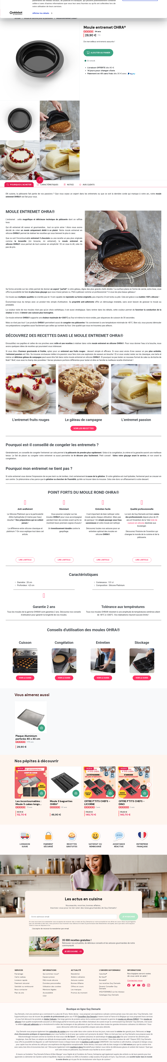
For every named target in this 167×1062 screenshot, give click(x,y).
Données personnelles (52, 983)
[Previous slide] (18, 784)
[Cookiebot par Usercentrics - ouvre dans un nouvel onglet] (16, 30)
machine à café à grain (90, 1042)
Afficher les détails (40, 31)
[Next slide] (148, 784)
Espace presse (49, 977)
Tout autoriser (140, 6)
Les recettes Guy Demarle (109, 983)
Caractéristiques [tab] (47, 184)
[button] (83, 428)
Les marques (76, 989)
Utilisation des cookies (52, 986)
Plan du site (19, 993)
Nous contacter (21, 989)
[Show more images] (39, 180)
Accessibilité (48, 993)
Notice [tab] (69, 184)
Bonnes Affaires (77, 983)
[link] (25, 839)
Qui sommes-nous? (51, 974)
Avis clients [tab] (87, 184)
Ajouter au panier (98, 52)
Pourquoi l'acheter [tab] (19, 184)
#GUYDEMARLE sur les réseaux (111, 992)
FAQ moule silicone (50, 980)
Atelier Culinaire (50, 1019)
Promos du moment (79, 993)
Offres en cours (77, 986)
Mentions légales (49, 989)
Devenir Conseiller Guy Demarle (108, 987)
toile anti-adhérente (31, 1024)
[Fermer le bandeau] (163, 4)
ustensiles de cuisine (57, 1031)
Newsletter (75, 974)
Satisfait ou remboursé (24, 986)
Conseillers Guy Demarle (87, 1017)
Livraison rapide (21, 980)
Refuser (140, 15)
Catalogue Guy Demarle (109, 995)
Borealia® (103, 980)
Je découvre (73, 951)
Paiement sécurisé (22, 983)
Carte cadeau (20, 977)
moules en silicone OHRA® (128, 1019)
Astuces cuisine (77, 980)
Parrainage (19, 974)
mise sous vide (114, 1037)
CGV (44, 996)
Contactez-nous (135, 980)
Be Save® (103, 977)
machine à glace (76, 1047)
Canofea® (103, 974)
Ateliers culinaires (78, 977)
